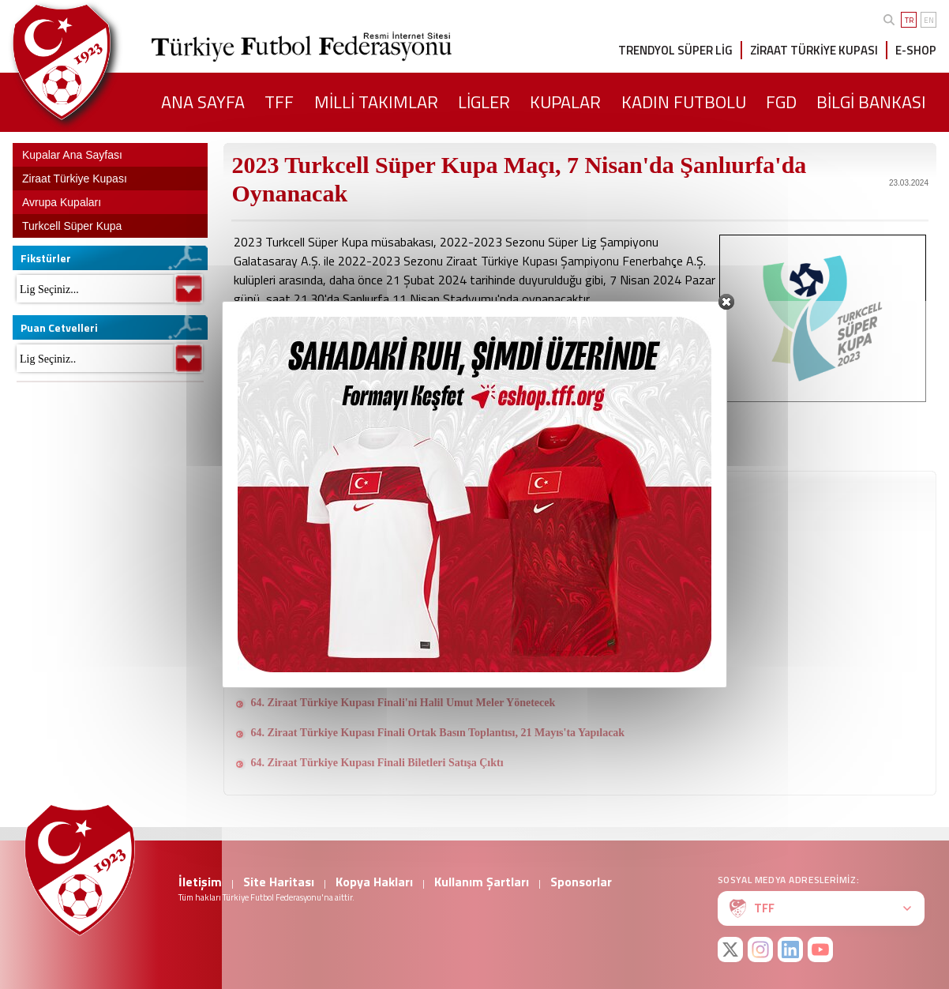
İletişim (200, 881)
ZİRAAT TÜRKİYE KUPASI (814, 50)
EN (929, 20)
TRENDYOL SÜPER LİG (675, 50)
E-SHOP (915, 50)
